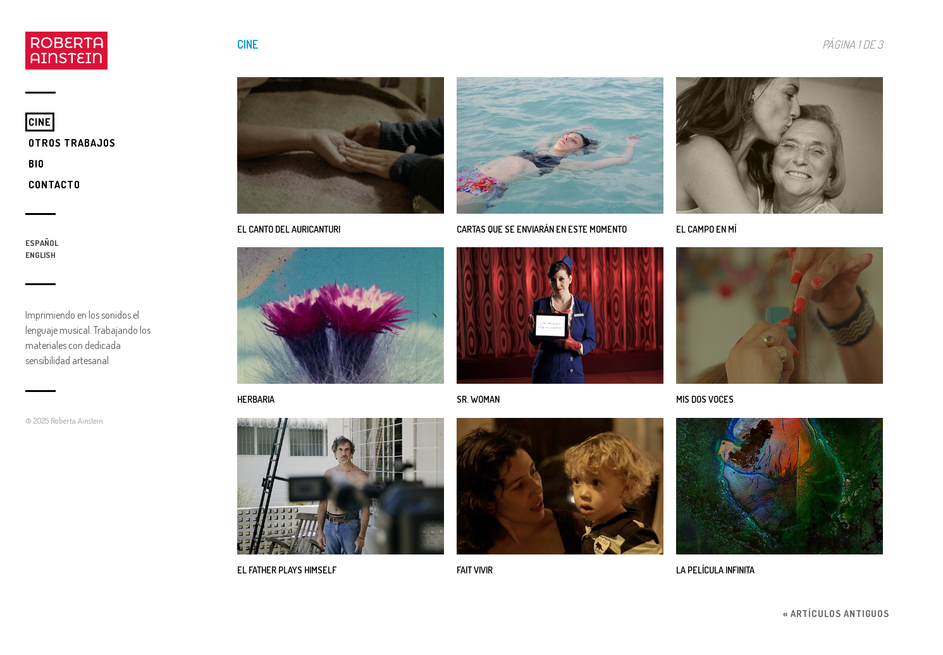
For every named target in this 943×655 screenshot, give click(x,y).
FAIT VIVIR (475, 569)
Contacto (54, 184)
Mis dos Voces (705, 399)
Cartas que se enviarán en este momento (542, 229)
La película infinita (715, 569)
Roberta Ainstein (77, 420)
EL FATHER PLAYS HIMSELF (286, 569)
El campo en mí (706, 229)
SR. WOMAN (478, 399)
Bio (36, 163)
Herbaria (255, 399)
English (40, 255)
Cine (39, 122)
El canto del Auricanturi (288, 229)
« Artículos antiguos (836, 613)
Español (41, 243)
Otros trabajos (72, 143)
